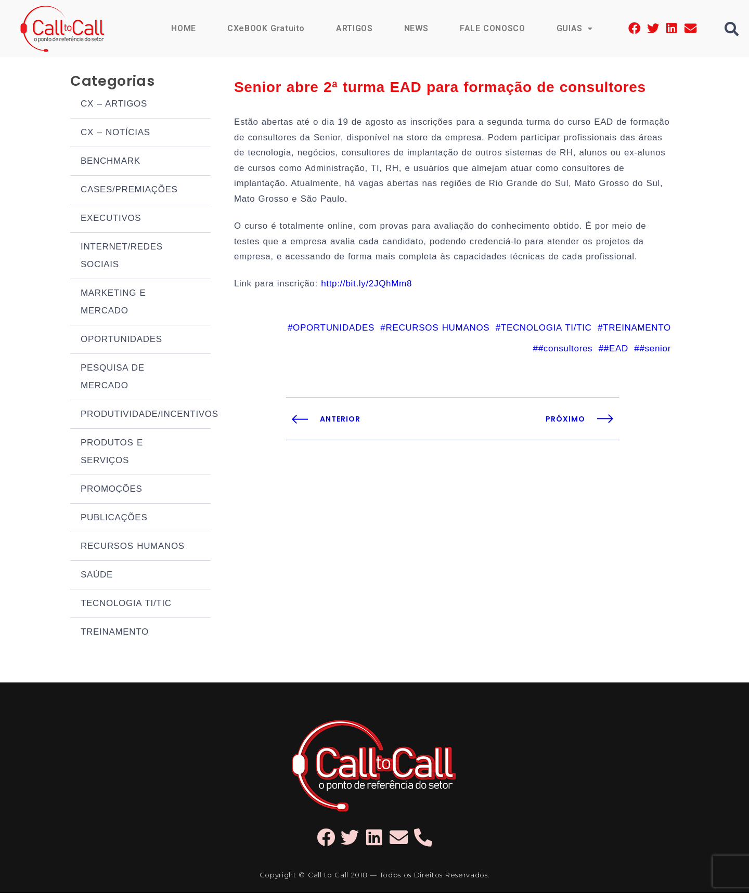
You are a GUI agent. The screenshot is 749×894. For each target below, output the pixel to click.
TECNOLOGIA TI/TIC (126, 604)
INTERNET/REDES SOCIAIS (122, 256)
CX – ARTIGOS (114, 105)
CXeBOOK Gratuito (265, 28)
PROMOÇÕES (112, 490)
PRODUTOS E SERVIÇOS (112, 452)
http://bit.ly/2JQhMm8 (367, 287)
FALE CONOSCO (492, 28)
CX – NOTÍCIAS (115, 133)
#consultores (565, 352)
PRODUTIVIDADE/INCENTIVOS (146, 415)
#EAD (616, 352)
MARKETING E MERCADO (113, 303)
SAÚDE (97, 576)
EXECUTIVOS (111, 219)
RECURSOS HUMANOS (133, 547)
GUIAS (574, 28)
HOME (182, 28)
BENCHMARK (110, 162)
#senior (655, 352)
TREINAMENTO (115, 633)
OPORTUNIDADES (121, 340)
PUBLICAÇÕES (114, 518)
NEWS (415, 28)
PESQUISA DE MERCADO (113, 377)
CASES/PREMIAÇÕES (129, 190)
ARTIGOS (353, 28)
